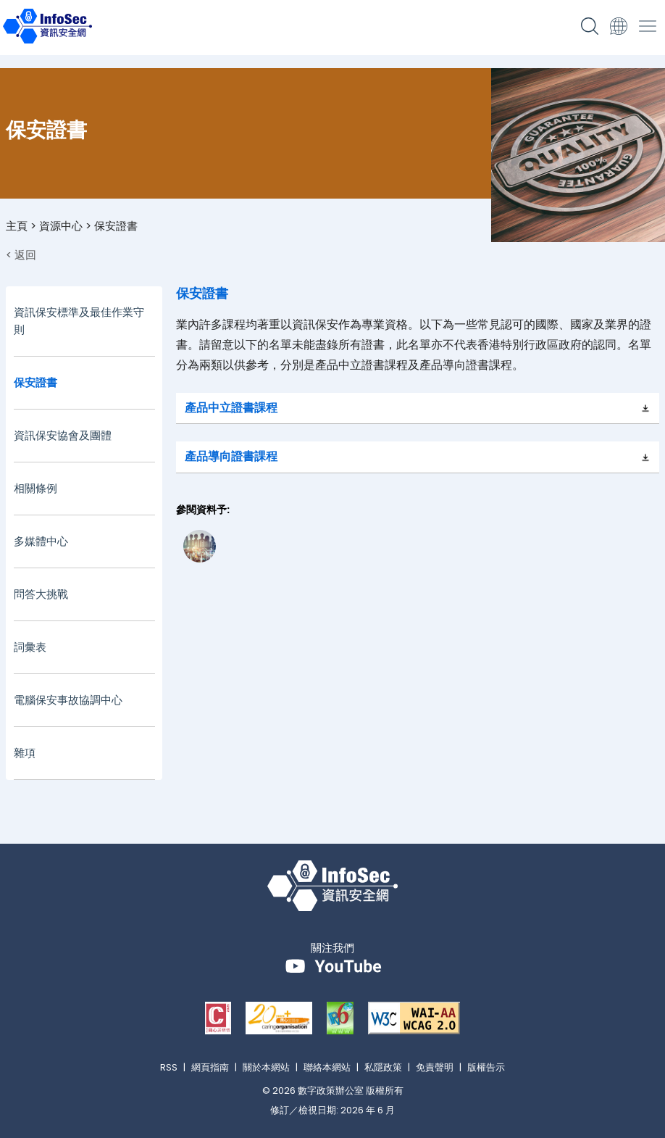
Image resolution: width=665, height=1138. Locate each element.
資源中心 (61, 225)
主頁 (17, 225)
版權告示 (486, 1067)
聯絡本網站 (327, 1067)
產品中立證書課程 (231, 407)
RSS (168, 1067)
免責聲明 (434, 1067)
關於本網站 (266, 1067)
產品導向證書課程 (231, 456)
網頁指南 (210, 1067)
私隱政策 (383, 1067)
